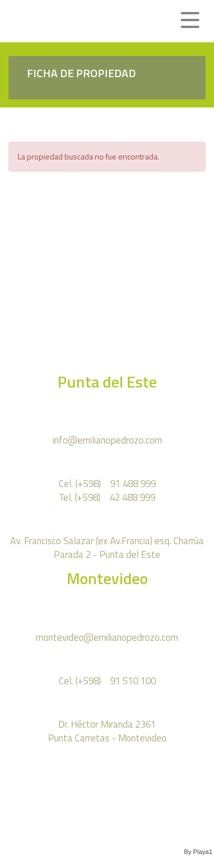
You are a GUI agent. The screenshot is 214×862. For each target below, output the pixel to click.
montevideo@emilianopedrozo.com (107, 637)
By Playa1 (198, 851)
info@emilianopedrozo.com (107, 440)
